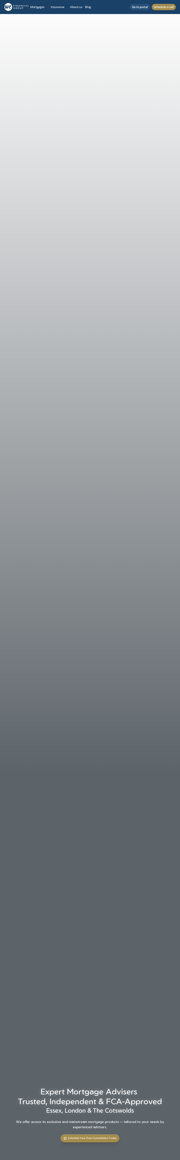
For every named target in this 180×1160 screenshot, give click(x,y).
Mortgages (37, 7)
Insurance (57, 7)
